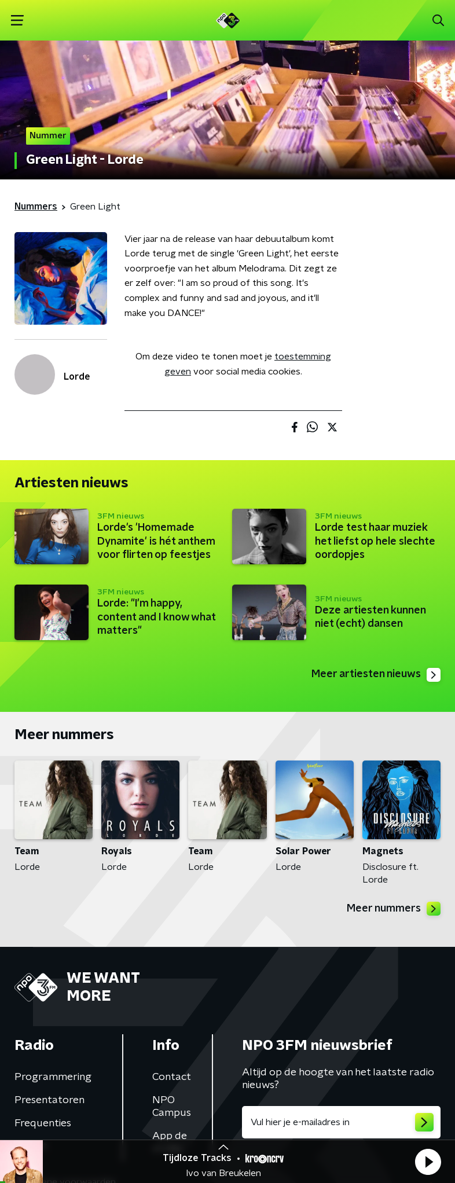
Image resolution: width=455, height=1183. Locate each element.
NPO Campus (171, 1106)
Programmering (52, 1077)
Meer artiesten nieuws (376, 675)
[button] (427, 1161)
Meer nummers (394, 909)
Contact (171, 1077)
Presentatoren (49, 1100)
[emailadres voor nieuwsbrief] (341, 1122)
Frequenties (42, 1123)
